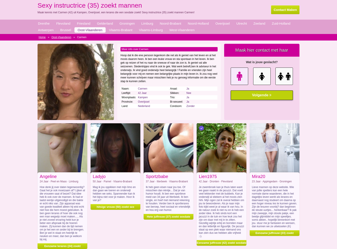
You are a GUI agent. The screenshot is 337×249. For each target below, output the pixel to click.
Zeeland (259, 23)
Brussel (65, 30)
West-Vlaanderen (182, 30)
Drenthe (44, 23)
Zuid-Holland (281, 23)
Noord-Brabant (170, 23)
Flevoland (63, 23)
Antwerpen (46, 30)
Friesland (83, 23)
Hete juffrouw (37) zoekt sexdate (168, 216)
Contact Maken (285, 10)
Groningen (127, 23)
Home (42, 37)
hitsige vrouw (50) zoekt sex (115, 206)
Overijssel (222, 23)
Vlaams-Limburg (151, 30)
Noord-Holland (198, 23)
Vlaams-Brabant (120, 30)
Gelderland (105, 23)
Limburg (147, 23)
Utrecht (241, 23)
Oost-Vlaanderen (90, 30)
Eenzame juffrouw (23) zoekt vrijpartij (275, 233)
